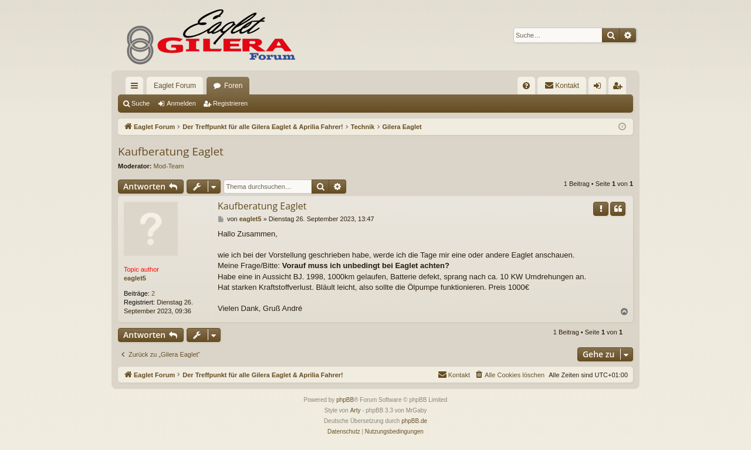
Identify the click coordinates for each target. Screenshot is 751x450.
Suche (140, 103)
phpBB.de (414, 421)
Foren (233, 86)
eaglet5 (135, 278)
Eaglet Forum (175, 86)
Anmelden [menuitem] (600, 88)
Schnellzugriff (136, 88)
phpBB (345, 400)
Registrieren (230, 103)
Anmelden (181, 103)
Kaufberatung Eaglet (171, 151)
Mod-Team (169, 166)
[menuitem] (526, 85)
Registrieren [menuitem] (620, 88)
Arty (355, 410)
